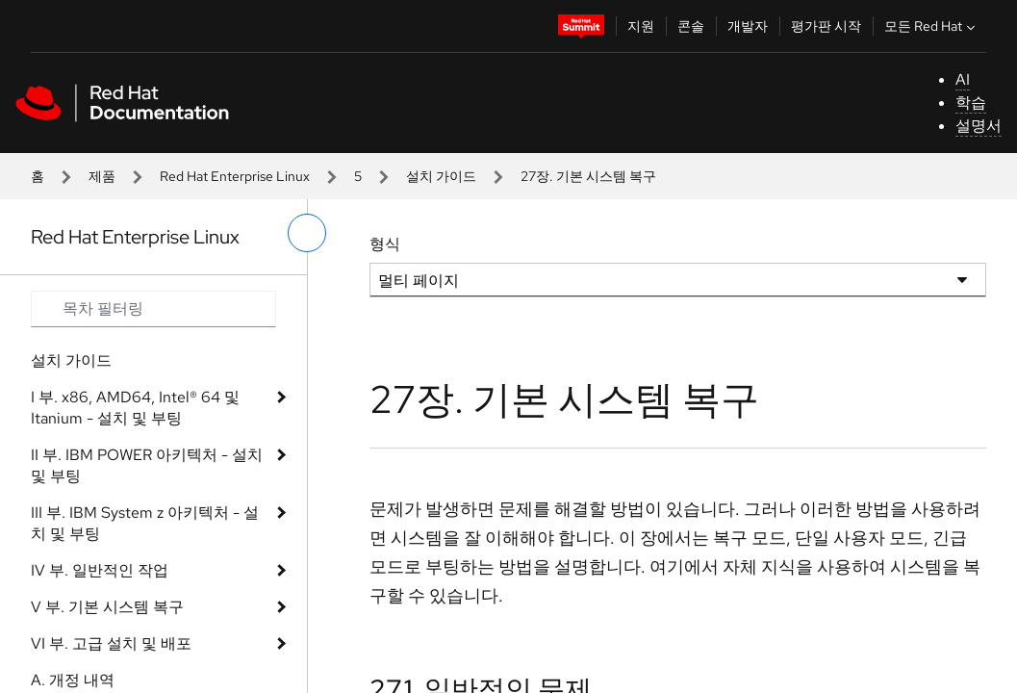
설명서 (978, 126)
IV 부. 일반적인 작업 (99, 570)
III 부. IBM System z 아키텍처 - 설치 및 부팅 (145, 523)
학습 (970, 102)
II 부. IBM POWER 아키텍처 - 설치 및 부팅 (147, 465)
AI (962, 79)
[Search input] (153, 309)
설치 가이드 (441, 176)
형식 (384, 244)
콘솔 (690, 26)
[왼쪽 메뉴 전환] (307, 233)
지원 (640, 26)
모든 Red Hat (931, 26)
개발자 (747, 26)
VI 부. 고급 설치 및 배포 (111, 643)
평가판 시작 (826, 26)
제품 (102, 176)
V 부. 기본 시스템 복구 (107, 607)
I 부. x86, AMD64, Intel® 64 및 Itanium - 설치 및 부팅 (135, 407)
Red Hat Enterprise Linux (235, 176)
